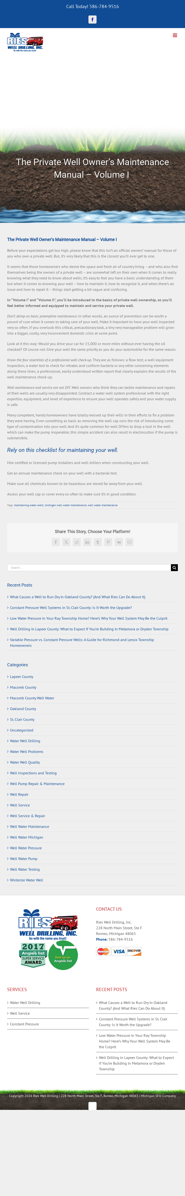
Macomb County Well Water (32, 698)
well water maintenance (103, 505)
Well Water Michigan (26, 837)
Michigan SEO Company (158, 1096)
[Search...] (89, 567)
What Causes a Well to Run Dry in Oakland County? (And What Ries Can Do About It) (77, 596)
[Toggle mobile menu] (175, 35)
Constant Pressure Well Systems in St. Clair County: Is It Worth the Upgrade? (71, 607)
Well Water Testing (25, 869)
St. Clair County (22, 719)
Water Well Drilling (25, 740)
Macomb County (23, 687)
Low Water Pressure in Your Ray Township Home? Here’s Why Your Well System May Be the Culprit (88, 618)
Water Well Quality (25, 762)
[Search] (174, 567)
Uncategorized (21, 730)
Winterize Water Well (26, 880)
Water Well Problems (26, 751)
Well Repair (19, 794)
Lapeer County (21, 676)
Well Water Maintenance (29, 826)
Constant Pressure (24, 1024)
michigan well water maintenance (66, 505)
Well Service (20, 805)
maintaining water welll (29, 505)
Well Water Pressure (26, 847)
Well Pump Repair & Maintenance (37, 783)
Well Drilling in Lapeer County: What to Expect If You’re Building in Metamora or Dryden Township (89, 629)
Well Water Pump (23, 858)
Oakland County (23, 708)
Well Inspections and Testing (33, 773)
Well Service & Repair (27, 815)
